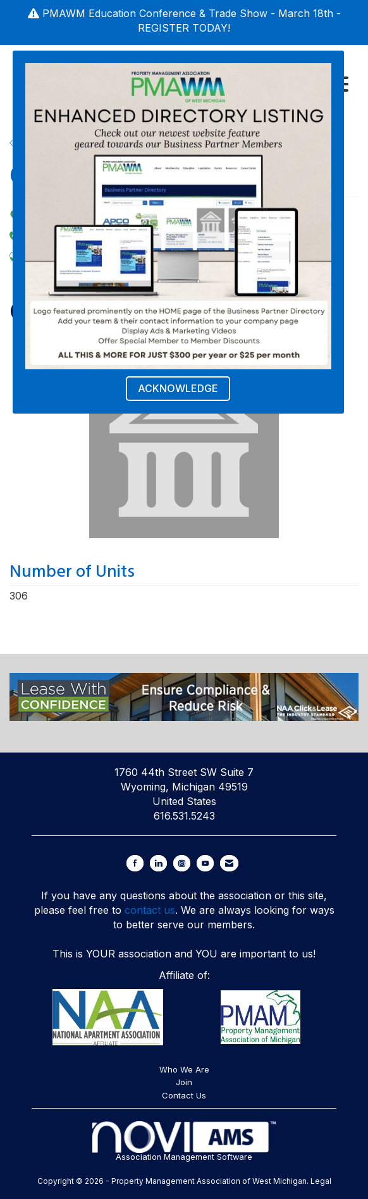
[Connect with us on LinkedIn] (158, 863)
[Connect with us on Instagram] (181, 863)
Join (184, 1082)
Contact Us (184, 1095)
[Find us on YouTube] (205, 863)
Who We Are (184, 1069)
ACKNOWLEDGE (178, 388)
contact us (150, 910)
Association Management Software (183, 1141)
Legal (320, 1181)
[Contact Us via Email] (229, 863)
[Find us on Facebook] (135, 863)
